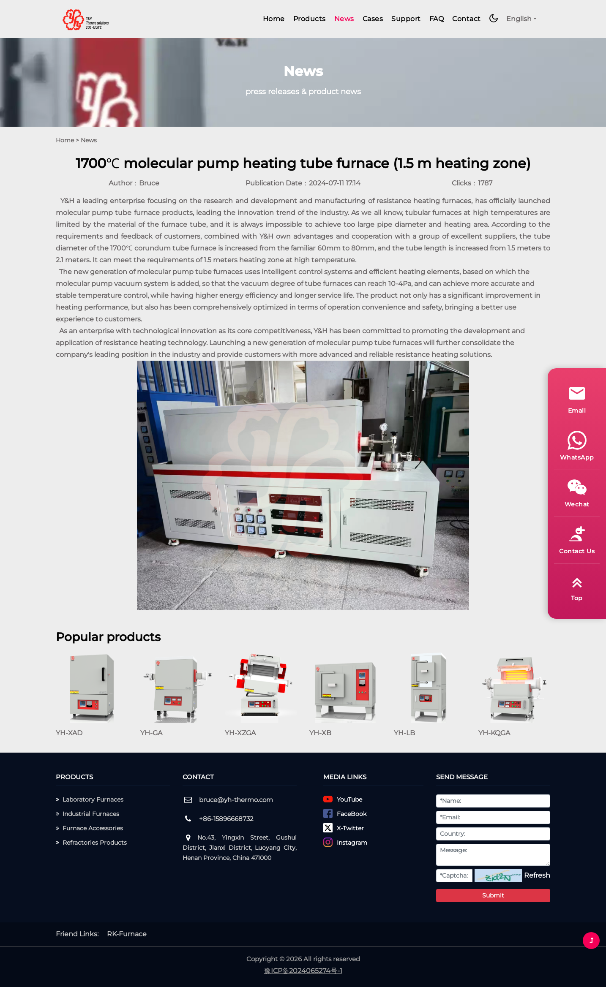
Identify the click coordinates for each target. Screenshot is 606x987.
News (344, 19)
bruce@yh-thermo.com (236, 800)
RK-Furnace (127, 934)
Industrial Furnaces (87, 814)
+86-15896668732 (226, 819)
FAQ (436, 19)
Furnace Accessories (89, 828)
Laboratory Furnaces (89, 799)
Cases (373, 19)
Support (406, 19)
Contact (466, 19)
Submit (493, 895)
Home (274, 19)
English (519, 19)
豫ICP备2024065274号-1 (303, 971)
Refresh (537, 875)
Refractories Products (91, 842)
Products (309, 19)
